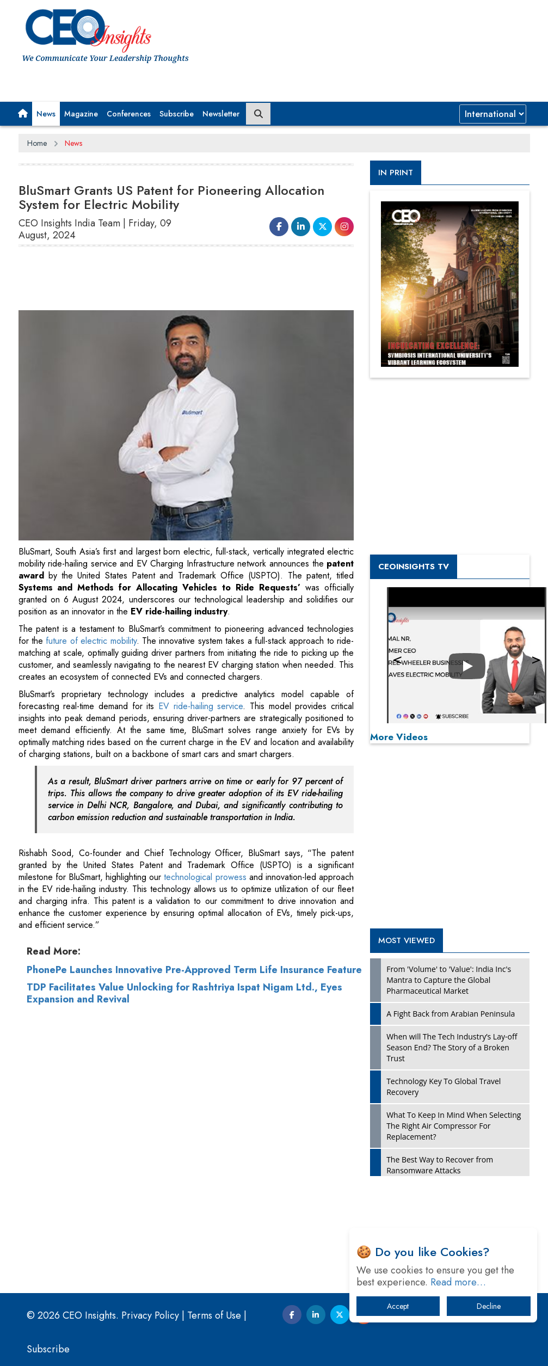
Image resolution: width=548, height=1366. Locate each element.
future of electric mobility (91, 641)
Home (37, 143)
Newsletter (220, 113)
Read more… (458, 1282)
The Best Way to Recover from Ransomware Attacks (439, 1165)
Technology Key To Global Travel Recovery (443, 1086)
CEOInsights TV (413, 567)
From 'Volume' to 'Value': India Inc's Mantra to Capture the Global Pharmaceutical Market (448, 980)
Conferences (129, 113)
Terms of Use (214, 1315)
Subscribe (176, 113)
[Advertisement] (217, 283)
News (46, 113)
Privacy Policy (150, 1315)
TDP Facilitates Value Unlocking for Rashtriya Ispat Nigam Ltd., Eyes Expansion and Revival (184, 993)
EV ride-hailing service (200, 706)
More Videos (399, 736)
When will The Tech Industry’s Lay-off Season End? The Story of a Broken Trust (451, 1047)
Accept (398, 1306)
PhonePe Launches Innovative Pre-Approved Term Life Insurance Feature (194, 970)
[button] (23, 114)
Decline (489, 1306)
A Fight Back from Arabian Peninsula (450, 1013)
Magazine (81, 113)
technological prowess (203, 877)
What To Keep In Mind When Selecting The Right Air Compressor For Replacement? (453, 1126)
